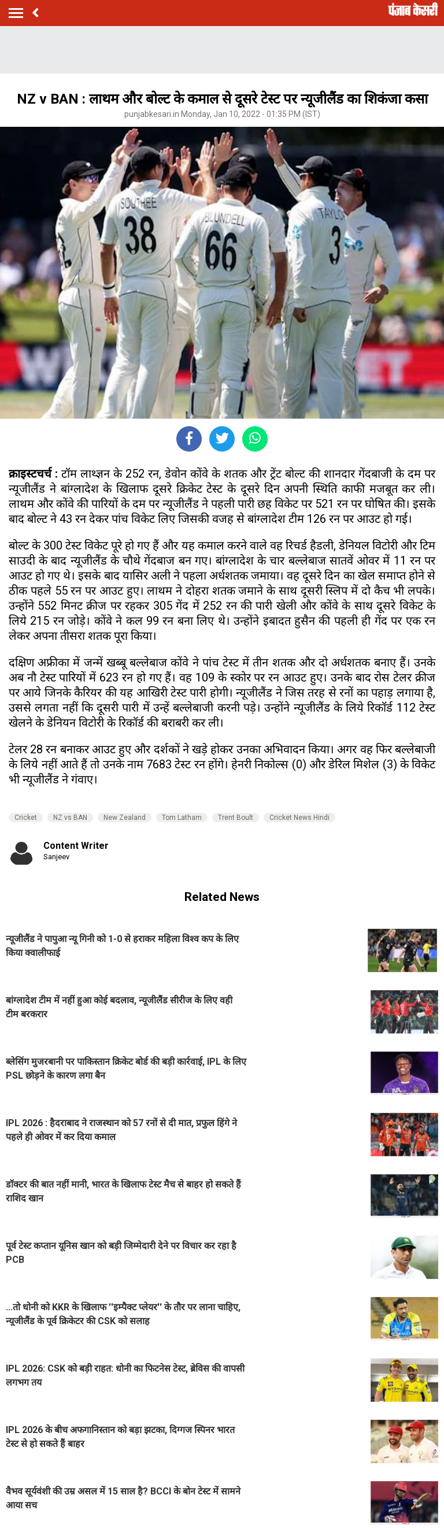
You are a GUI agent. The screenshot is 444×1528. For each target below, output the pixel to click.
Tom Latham (182, 818)
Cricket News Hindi (299, 818)
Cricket (25, 818)
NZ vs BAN (70, 818)
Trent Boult (235, 818)
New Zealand (124, 818)
